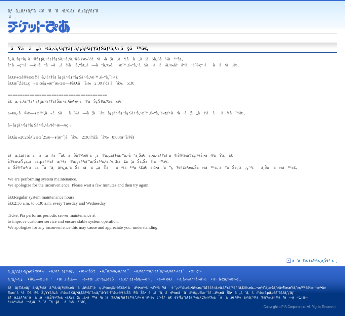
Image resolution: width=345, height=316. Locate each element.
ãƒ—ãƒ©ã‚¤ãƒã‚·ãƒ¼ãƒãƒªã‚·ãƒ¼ (36, 287)
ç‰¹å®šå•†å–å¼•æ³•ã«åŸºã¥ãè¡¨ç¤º (145, 287)
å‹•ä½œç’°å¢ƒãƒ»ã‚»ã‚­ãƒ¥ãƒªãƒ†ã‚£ (216, 287)
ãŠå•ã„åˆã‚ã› (239, 293)
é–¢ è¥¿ (165, 279)
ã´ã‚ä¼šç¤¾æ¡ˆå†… (196, 293)
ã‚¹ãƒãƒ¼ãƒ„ (62, 271)
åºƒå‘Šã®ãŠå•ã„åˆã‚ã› (145, 293)
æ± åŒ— (68, 279)
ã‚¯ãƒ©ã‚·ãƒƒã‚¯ (115, 271)
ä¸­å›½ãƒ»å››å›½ (192, 279)
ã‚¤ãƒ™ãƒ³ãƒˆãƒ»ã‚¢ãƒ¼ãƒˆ (160, 271)
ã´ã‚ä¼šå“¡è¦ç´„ (87, 287)
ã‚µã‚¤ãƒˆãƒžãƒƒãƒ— (280, 293)
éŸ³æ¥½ (37, 271)
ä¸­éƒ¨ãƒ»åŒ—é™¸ (136, 279)
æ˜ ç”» (196, 271)
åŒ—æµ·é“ (41, 279)
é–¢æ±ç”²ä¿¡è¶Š (98, 279)
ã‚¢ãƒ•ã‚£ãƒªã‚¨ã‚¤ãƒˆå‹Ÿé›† (90, 293)
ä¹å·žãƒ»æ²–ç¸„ (227, 279)
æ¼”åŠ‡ (88, 271)
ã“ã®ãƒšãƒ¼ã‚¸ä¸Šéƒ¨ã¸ (314, 260)
